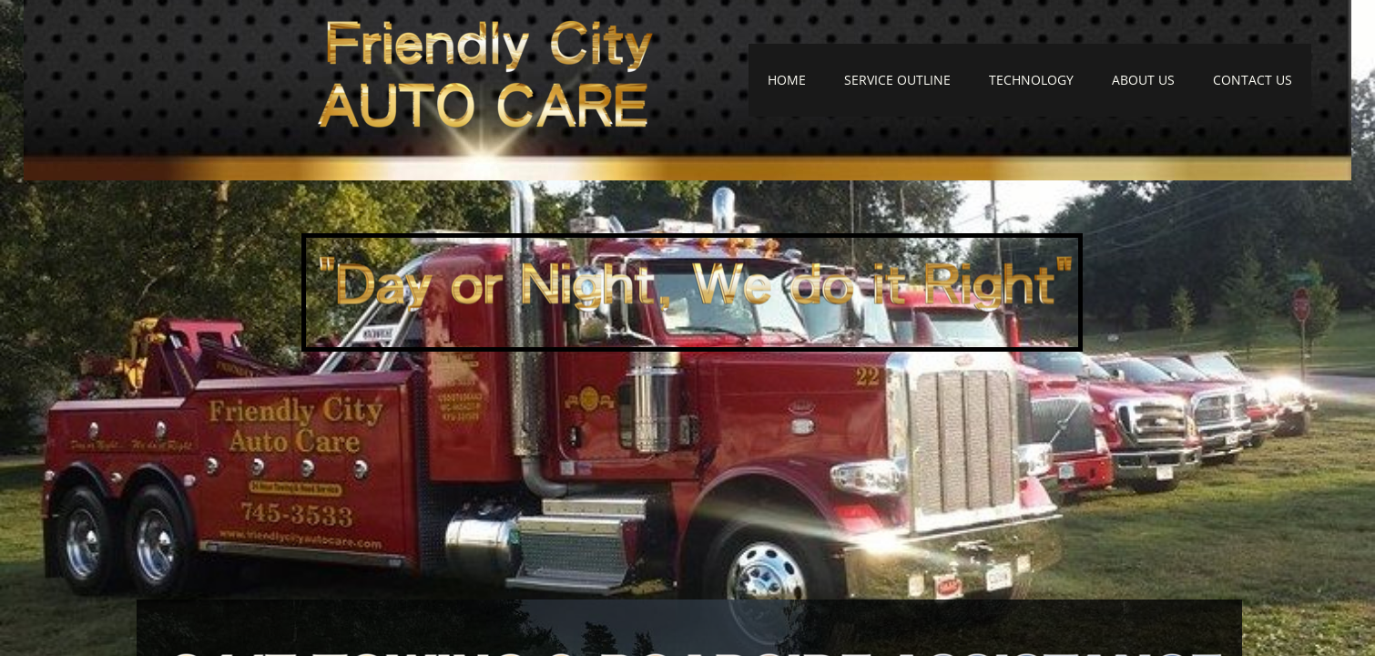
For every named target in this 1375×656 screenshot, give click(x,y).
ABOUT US (1143, 79)
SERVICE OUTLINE (897, 79)
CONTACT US (1252, 79)
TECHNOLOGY (1031, 79)
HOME (787, 79)
